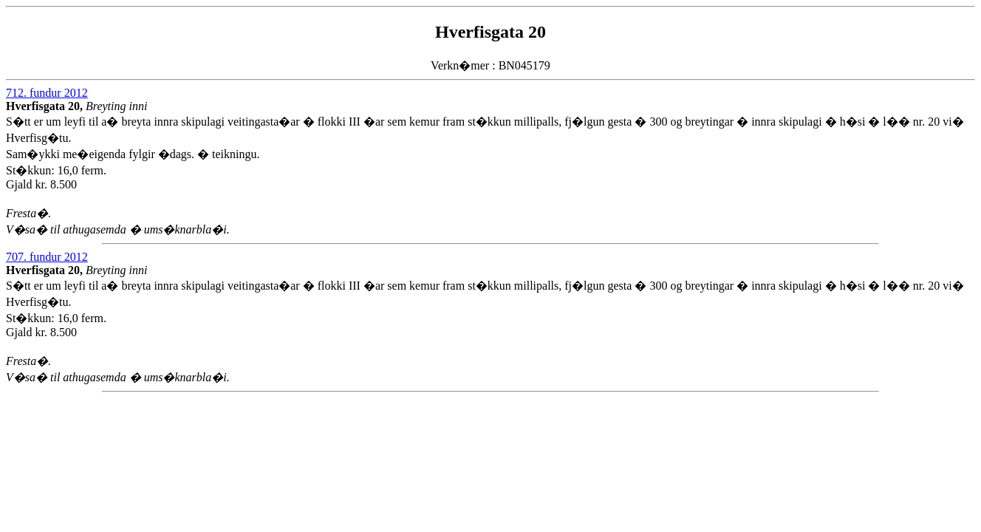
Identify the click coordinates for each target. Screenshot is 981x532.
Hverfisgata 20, (46, 106)
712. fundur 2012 (47, 92)
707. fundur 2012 (47, 256)
